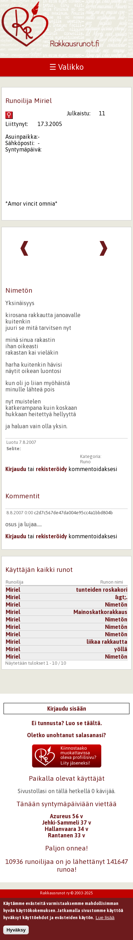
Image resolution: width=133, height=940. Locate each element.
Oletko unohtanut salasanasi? (66, 735)
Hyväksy (16, 932)
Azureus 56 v (66, 816)
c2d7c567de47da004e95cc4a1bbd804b (73, 512)
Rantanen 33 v (66, 835)
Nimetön (116, 604)
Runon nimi (111, 582)
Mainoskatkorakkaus (100, 612)
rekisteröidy (51, 469)
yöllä (120, 649)
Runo (85, 461)
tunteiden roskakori (101, 589)
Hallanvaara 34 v (66, 829)
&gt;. (121, 597)
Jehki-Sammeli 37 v (66, 822)
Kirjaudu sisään (66, 708)
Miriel (13, 589)
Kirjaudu (15, 469)
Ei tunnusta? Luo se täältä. (67, 723)
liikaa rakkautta (107, 641)
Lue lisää (104, 919)
